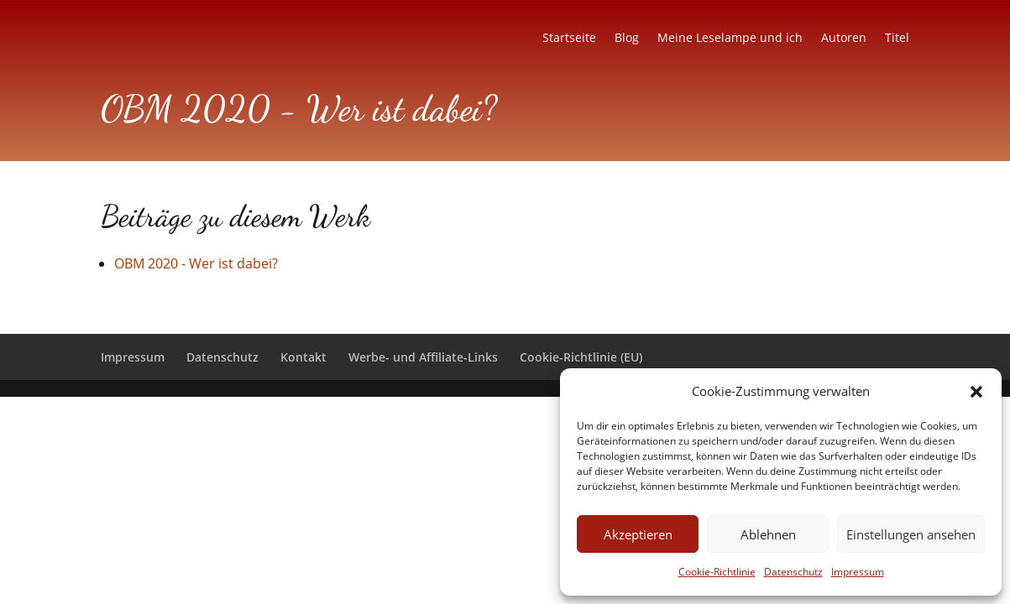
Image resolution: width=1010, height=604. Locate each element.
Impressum (857, 572)
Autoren (843, 38)
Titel (897, 38)
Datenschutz (793, 572)
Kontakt (303, 357)
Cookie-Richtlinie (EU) (581, 357)
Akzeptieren (638, 534)
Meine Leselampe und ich (730, 38)
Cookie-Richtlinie (717, 572)
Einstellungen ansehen (911, 534)
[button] (976, 391)
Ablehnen (768, 534)
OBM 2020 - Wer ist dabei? (196, 263)
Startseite (569, 38)
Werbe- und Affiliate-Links (423, 357)
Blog (627, 38)
